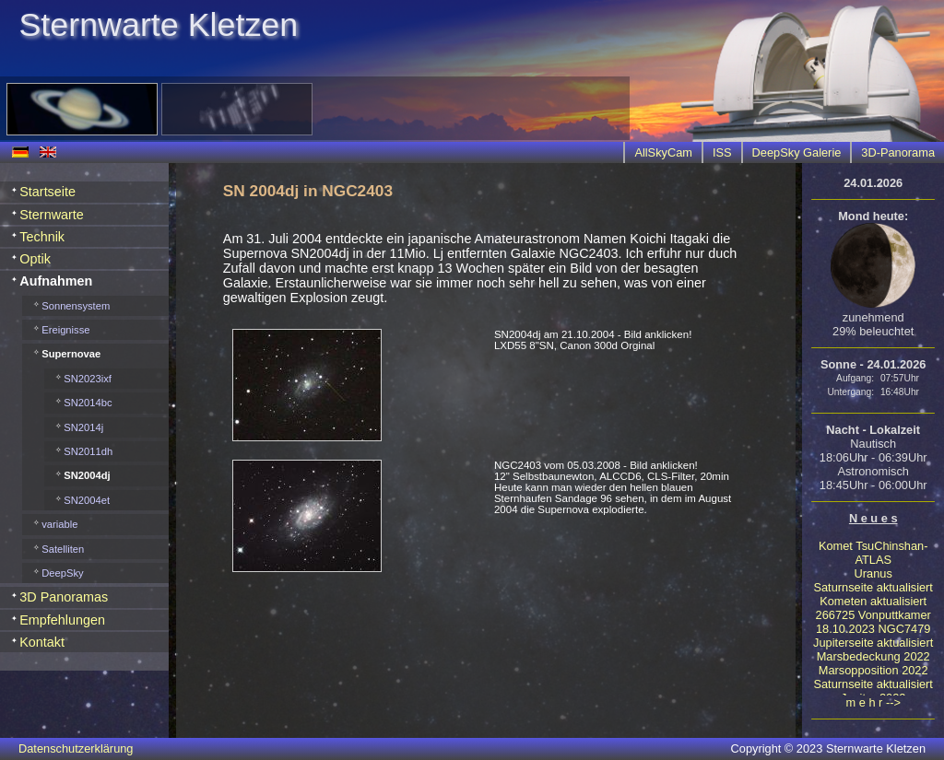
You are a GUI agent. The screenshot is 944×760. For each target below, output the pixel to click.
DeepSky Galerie (797, 152)
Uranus (873, 573)
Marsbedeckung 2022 (873, 656)
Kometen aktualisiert (873, 601)
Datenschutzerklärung (75, 748)
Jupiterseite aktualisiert (873, 642)
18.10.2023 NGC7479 (873, 629)
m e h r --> (873, 702)
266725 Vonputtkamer (873, 615)
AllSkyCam (663, 152)
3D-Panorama (898, 152)
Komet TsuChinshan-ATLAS (873, 553)
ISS (722, 152)
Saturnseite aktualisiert (872, 587)
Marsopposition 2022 (873, 670)
